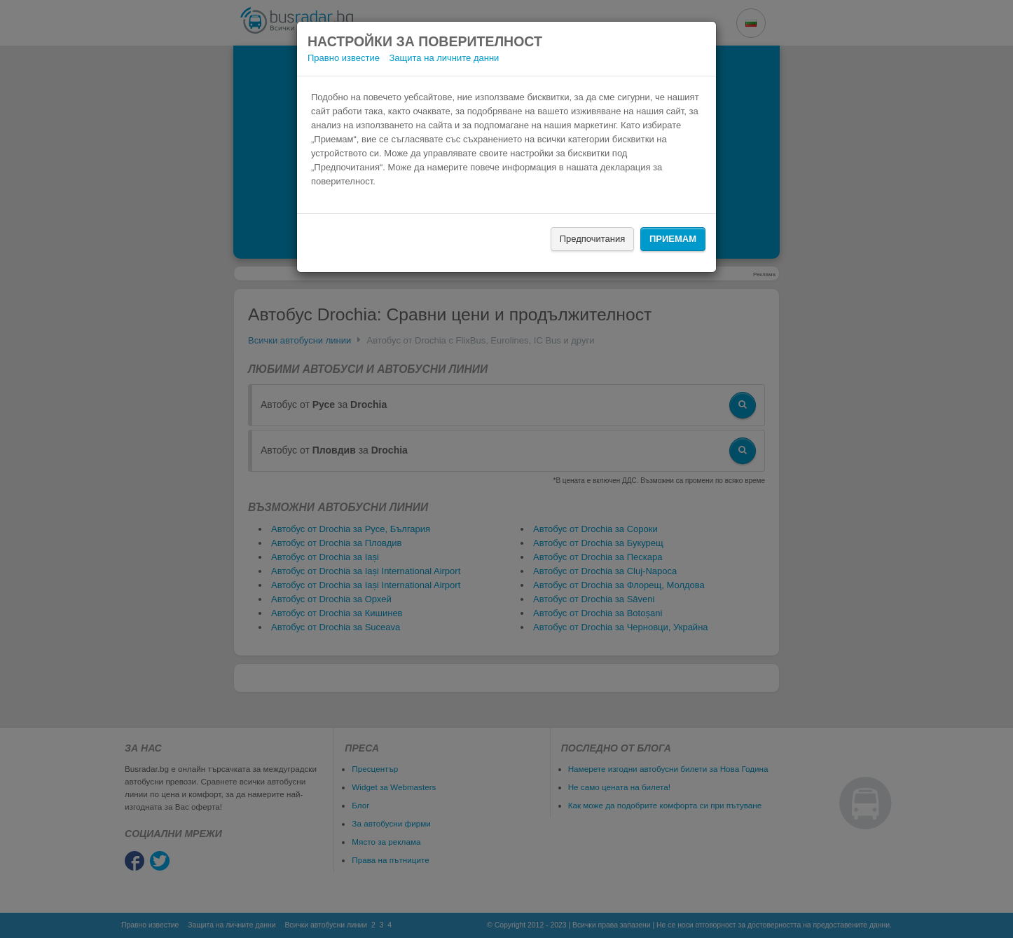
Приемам (672, 238)
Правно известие (344, 58)
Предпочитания (593, 238)
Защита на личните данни (444, 58)
